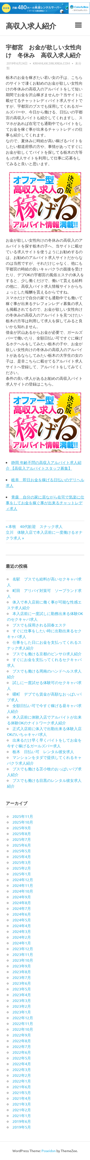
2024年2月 (21, 937)
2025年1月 (21, 873)
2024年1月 (21, 942)
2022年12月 (22, 1017)
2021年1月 (21, 1115)
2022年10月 (22, 1029)
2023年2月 (21, 1006)
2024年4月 (21, 925)
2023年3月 (21, 1000)
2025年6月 (21, 845)
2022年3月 (21, 1069)
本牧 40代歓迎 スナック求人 (35, 526)
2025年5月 (21, 850)
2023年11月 (22, 954)
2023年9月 (21, 965)
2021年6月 (21, 1086)
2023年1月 (21, 1011)
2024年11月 (22, 885)
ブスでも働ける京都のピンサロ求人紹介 (47, 653)
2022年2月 (21, 1075)
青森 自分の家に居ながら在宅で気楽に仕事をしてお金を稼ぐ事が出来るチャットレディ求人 (45, 502)
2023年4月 (21, 994)
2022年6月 (21, 1052)
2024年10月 (22, 891)
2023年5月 (21, 988)
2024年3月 (21, 931)
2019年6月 (21, 1121)
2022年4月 (21, 1063)
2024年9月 (21, 896)
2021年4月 (21, 1098)
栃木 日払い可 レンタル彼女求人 (43, 751)
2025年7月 (21, 839)
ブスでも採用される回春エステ (39, 624)
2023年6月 (21, 983)
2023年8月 (21, 971)
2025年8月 (21, 833)
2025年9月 (21, 827)
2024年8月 (21, 902)
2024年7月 (21, 908)
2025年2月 (21, 868)
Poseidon (49, 1150)
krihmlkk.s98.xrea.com (51, 63)
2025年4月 (21, 856)
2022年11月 (22, 1023)
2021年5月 (21, 1092)
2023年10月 (22, 960)
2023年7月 (21, 977)
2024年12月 (22, 879)
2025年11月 (22, 816)
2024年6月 (21, 914)
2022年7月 (21, 1046)
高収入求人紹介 (33, 25)
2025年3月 (21, 862)
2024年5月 (21, 919)
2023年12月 (22, 948)
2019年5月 (21, 1127)
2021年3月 (21, 1103)
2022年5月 (21, 1057)
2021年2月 (21, 1109)
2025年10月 (22, 822)
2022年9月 (21, 1034)
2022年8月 (21, 1040)
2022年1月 (21, 1080)
